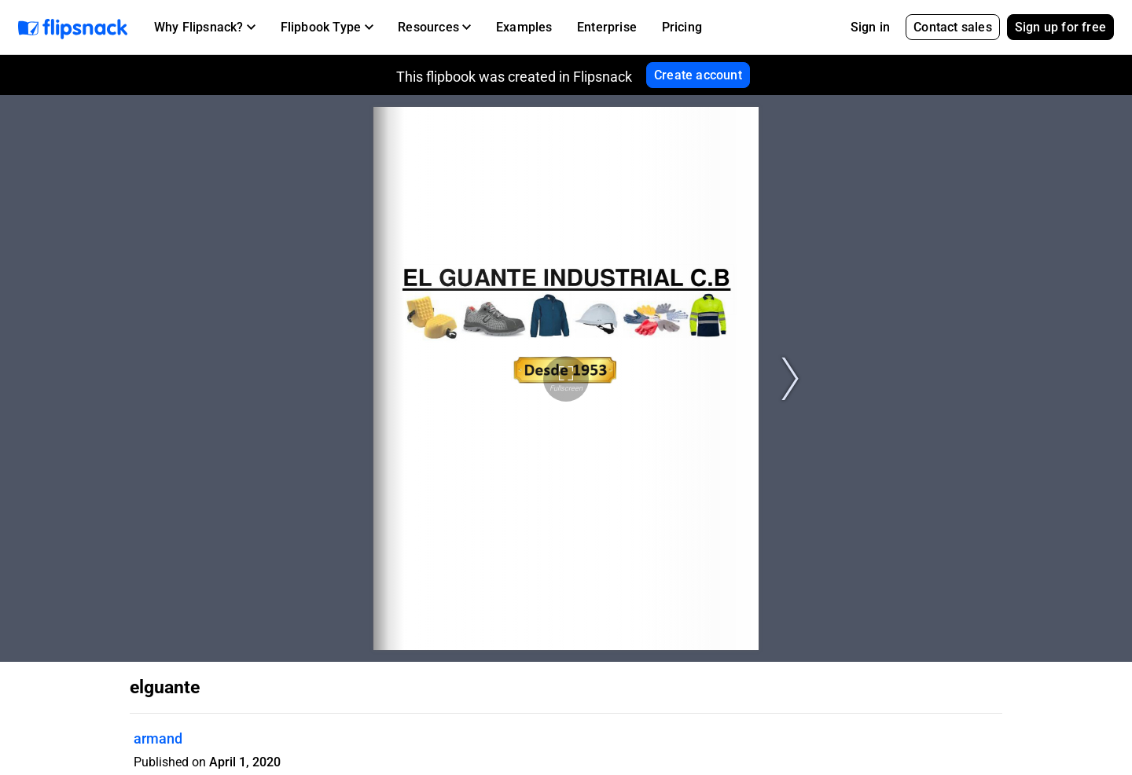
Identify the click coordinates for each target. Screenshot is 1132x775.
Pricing (682, 27)
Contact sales (952, 27)
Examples (524, 27)
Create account (698, 75)
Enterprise (607, 27)
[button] (205, 27)
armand (158, 738)
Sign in (870, 27)
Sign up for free (1060, 27)
